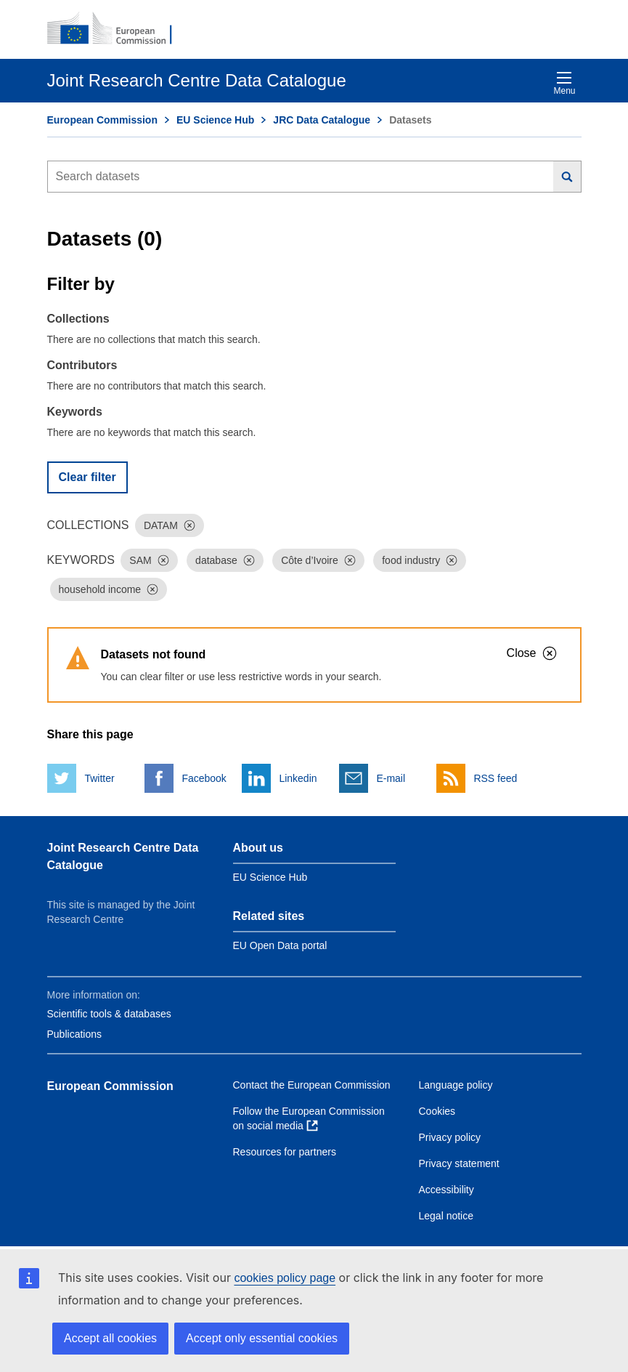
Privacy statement (459, 1163)
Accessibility (446, 1189)
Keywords (74, 411)
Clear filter (87, 477)
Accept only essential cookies (262, 1338)
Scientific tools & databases (109, 1014)
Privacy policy (450, 1137)
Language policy (456, 1085)
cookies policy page (284, 1278)
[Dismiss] (189, 525)
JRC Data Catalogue (321, 120)
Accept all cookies (110, 1338)
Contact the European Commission (312, 1085)
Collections (78, 318)
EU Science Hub (215, 120)
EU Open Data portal (280, 945)
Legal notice (446, 1216)
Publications (74, 1034)
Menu (564, 83)
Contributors (82, 365)
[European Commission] (117, 29)
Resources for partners (284, 1152)
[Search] (567, 177)
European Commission (102, 120)
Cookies (437, 1111)
